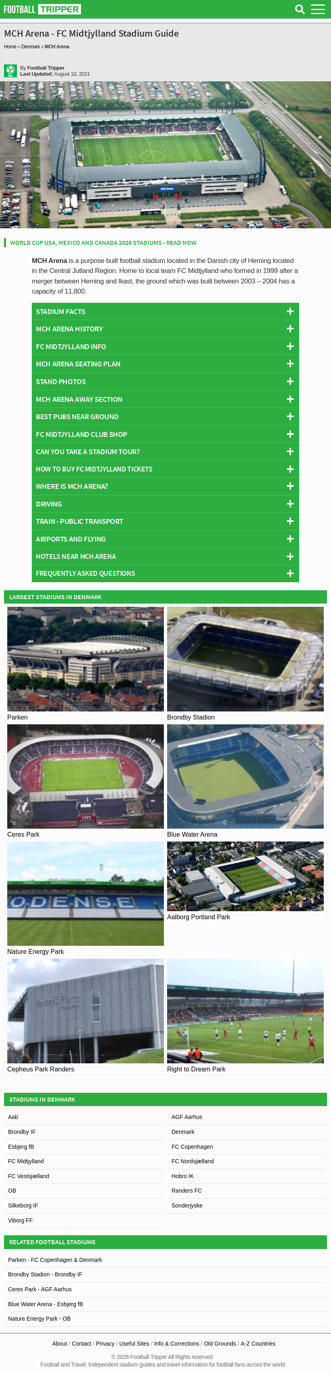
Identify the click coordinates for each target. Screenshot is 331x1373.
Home (10, 47)
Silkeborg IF (23, 1205)
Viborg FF (20, 1220)
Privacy (105, 1343)
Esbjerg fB (21, 1146)
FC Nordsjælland (193, 1161)
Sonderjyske (187, 1205)
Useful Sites (134, 1343)
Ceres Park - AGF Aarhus (40, 1289)
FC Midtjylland (26, 1161)
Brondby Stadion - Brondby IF (45, 1274)
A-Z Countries (258, 1343)
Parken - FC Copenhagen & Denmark (55, 1260)
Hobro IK (183, 1176)
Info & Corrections (176, 1343)
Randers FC (187, 1190)
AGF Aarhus (187, 1117)
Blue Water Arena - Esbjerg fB (45, 1304)
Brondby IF (21, 1132)
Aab (13, 1117)
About (59, 1343)
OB (12, 1190)
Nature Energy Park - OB (39, 1318)
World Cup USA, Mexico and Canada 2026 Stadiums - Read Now (103, 242)
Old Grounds (220, 1343)
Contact (81, 1343)
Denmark (30, 47)
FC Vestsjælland (28, 1176)
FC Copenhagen (192, 1146)
